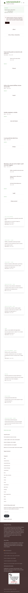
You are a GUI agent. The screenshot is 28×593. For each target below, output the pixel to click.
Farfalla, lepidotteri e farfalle (10, 112)
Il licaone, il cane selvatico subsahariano (13, 285)
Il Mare (12, 262)
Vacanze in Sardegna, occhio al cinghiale (10, 442)
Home (5, 591)
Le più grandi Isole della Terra (11, 138)
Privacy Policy (14, 589)
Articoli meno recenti (7, 430)
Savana (14, 284)
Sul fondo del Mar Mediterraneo (9, 11)
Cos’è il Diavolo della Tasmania (11, 419)
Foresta (14, 418)
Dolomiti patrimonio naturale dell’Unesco (13, 375)
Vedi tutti (5, 116)
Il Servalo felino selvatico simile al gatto (13, 308)
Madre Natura (6, 487)
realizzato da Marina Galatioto (8, 589)
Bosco (5, 472)
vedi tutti (5, 142)
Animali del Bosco (6, 460)
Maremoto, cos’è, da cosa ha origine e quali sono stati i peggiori (13, 447)
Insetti (5, 482)
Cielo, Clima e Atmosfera (9, 216)
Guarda (7, 22)
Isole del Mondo (6, 484)
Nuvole (15, 350)
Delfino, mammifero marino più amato (16, 170)
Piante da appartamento (7, 494)
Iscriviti (6, 515)
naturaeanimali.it (13, 2)
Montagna (5, 489)
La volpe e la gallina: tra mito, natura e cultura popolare (12, 439)
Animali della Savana (8, 284)
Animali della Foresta (8, 418)
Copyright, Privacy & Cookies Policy (14, 591)
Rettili (5, 496)
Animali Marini (7, 262)
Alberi (6, 328)
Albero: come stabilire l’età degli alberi (12, 330)
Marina (5, 88)
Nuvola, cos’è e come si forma (9, 12)
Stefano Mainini (7, 224)
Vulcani (5, 501)
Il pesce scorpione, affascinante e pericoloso (13, 263)
